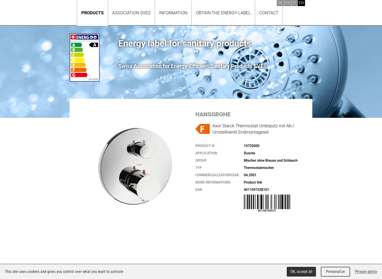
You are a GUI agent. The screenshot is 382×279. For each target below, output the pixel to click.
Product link (253, 182)
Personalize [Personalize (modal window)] (335, 271)
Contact (268, 12)
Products (92, 12)
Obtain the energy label (223, 12)
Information (173, 12)
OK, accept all (301, 271)
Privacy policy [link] (366, 271)
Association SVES (131, 12)
